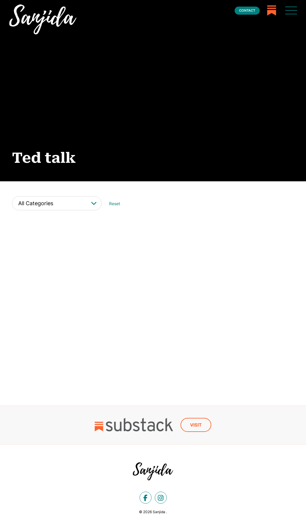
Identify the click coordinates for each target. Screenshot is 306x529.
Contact (247, 10)
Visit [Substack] (196, 424)
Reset (114, 203)
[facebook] (146, 497)
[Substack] (271, 10)
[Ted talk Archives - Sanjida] (42, 19)
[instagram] (161, 497)
